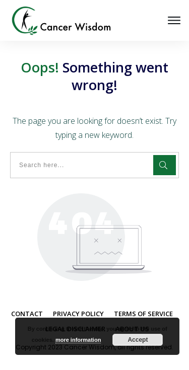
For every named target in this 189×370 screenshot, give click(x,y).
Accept (138, 339)
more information (78, 340)
